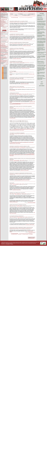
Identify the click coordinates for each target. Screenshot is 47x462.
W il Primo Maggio (13, 71)
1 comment (19, 94)
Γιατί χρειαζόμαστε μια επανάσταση (16, 61)
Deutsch (20, 129)
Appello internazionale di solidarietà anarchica (18, 204)
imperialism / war (19, 193)
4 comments (22, 147)
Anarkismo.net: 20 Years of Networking (17, 48)
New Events (3, 35)
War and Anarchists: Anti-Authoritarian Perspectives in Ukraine (4, 61)
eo (3, 15)
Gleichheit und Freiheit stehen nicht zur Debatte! (41, 76)
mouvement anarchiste (16, 79)
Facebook (26, 11)
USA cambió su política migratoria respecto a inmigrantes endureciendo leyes (4, 50)
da (1, 15)
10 (27, 17)
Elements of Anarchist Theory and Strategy (40, 27)
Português (31, 142)
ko (4, 15)
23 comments (21, 217)
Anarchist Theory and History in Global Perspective (41, 52)
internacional (11, 160)
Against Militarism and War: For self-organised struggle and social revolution (41, 42)
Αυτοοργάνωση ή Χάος (40, 63)
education (17, 183)
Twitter (23, 11)
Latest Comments (3, 22)
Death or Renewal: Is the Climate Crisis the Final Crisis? (41, 73)
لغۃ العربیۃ (28, 153)
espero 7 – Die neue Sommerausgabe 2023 (4, 54)
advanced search (3, 32)
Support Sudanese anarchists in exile (40, 19)
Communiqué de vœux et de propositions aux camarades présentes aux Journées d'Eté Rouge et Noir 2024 (22, 78)
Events (20, 11)
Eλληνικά (23, 129)
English (26, 129)
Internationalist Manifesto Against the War (4, 58)
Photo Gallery (3, 24)
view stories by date (14, 234)
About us (1, 11)
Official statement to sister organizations (17, 86)
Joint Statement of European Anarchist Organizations (41, 21)
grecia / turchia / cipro (12, 205)
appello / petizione (19, 205)
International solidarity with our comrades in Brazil (19, 21)
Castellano (16, 129)
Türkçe (11, 143)
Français (29, 129)
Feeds (4, 65)
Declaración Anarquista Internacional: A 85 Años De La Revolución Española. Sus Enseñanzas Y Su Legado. (41, 69)
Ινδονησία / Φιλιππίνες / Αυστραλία (14, 62)
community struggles (16, 160)
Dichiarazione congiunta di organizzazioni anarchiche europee (21, 173)
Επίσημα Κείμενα (27, 62)
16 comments (18, 194)
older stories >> (30, 17)
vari (16, 205)
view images (31, 234)
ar (7, 14)
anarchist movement (14, 43)
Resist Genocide (39, 17)
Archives (2, 25)
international (11, 49)
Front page (2, 20)
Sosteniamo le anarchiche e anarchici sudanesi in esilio (19, 146)
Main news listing (3, 21)
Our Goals (6, 11)
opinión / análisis (22, 160)
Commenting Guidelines (4, 23)
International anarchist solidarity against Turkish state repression (41, 33)
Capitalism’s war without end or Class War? (17, 192)
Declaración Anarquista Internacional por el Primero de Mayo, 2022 (41, 36)
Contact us (10, 11)
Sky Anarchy (12, 182)
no (5, 14)
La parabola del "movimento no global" (17, 34)
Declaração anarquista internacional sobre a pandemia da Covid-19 (40, 45)
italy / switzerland (12, 87)
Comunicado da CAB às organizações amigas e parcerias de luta (21, 227)
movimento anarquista (22, 228)
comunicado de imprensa (28, 228)
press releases (41, 85)
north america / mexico (13, 183)
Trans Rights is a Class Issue (41, 54)
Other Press (3, 43)
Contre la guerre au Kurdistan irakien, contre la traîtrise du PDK (41, 78)
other (3, 14)
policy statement (23, 87)
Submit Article (15, 11)
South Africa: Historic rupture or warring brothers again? (41, 65)
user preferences (4, 12)
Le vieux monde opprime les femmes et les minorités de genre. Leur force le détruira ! (41, 39)
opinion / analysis (21, 49)
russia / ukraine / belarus (13, 193)
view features (19, 234)
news (42, 81)
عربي (13, 129)
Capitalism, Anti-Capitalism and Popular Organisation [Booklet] (41, 57)
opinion (41, 83)
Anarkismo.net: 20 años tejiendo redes (40, 15)
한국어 (29, 142)
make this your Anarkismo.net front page (4, 17)
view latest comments (25, 234)
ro (2, 15)
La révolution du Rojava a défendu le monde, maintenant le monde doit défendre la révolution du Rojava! (41, 49)
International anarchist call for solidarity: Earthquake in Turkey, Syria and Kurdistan (41, 24)
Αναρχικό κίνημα (22, 62)
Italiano (32, 129)
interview (19, 43)
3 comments (15, 184)
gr (4, 14)
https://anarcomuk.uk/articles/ (31, 202)
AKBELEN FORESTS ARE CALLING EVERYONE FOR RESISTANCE (4, 46)
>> (3, 16)
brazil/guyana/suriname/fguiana (14, 228)
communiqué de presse (23, 79)
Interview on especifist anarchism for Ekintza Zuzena (19, 42)
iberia (10, 43)
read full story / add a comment (14, 31)
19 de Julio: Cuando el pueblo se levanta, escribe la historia (41, 29)
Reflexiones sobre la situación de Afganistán (40, 62)
